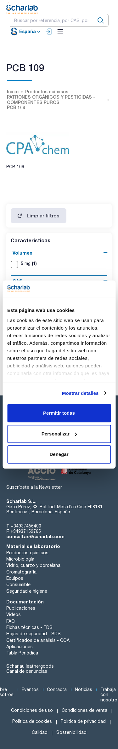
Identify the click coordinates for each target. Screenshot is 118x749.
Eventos (30, 689)
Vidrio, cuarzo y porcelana (33, 565)
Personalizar (59, 433)
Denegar (58, 454)
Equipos (14, 578)
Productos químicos (27, 552)
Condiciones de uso (32, 710)
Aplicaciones (19, 646)
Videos (13, 614)
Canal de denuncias (26, 671)
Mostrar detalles (80, 393)
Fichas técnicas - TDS (29, 627)
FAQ (10, 621)
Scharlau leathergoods (30, 666)
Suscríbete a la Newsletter (34, 487)
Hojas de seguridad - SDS (33, 633)
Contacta (57, 689)
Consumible (18, 584)
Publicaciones (20, 608)
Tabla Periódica (22, 652)
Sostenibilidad (71, 732)
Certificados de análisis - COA (38, 640)
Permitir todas (59, 413)
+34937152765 (25, 531)
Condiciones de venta (84, 710)
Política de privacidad (83, 721)
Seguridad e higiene (26, 591)
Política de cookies (32, 721)
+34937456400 (26, 525)
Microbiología (20, 559)
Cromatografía (21, 571)
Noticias (83, 689)
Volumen (22, 253)
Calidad (40, 732)
